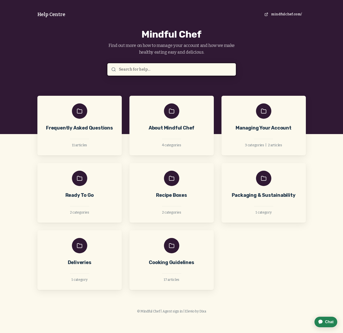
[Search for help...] (175, 69)
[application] (323, 322)
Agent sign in (173, 311)
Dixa (202, 311)
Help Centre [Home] (51, 14)
